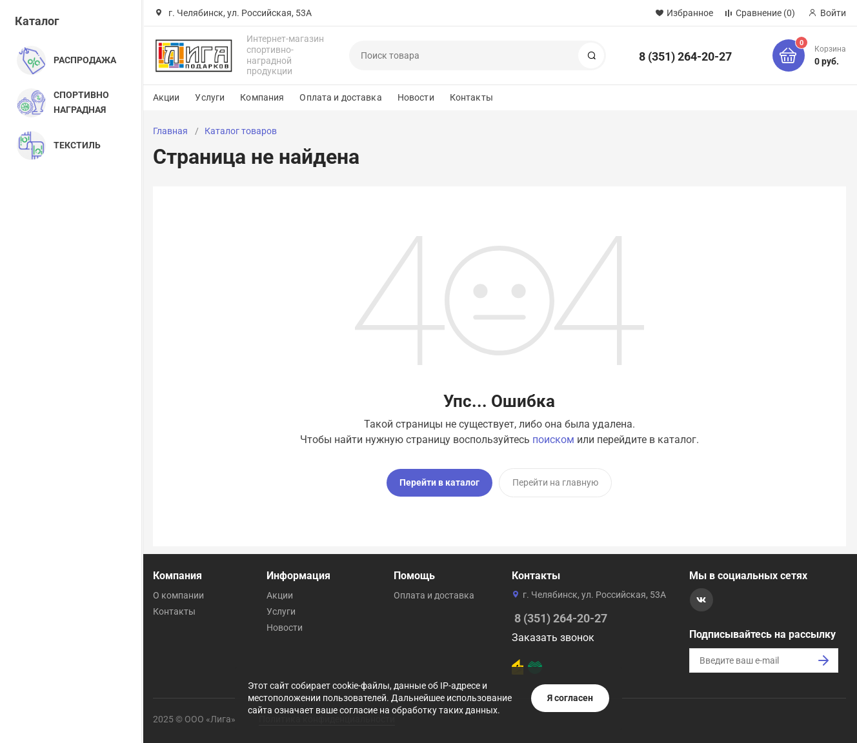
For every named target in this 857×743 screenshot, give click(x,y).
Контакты (471, 97)
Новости (416, 97)
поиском (553, 439)
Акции (166, 97)
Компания (262, 97)
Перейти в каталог (439, 482)
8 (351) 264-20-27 (685, 56)
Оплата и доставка (340, 97)
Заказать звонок (553, 637)
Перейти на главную (555, 482)
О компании (178, 595)
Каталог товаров (241, 131)
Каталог (37, 21)
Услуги (210, 97)
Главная (170, 131)
